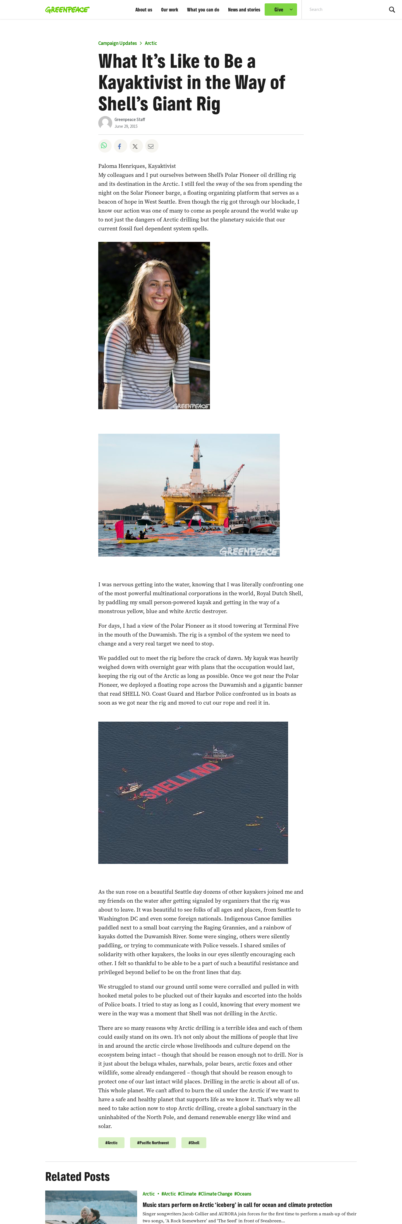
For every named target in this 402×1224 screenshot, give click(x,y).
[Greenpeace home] (66, 9)
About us (143, 9)
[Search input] (339, 9)
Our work (169, 9)
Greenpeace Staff (129, 120)
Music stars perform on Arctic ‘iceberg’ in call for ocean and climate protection (237, 1204)
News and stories (244, 9)
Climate (188, 1194)
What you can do (203, 9)
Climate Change (216, 1194)
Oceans (244, 1194)
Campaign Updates (117, 43)
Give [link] (278, 9)
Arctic (151, 43)
